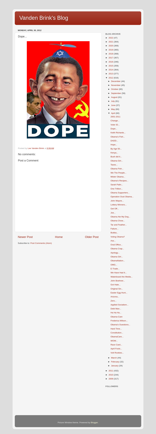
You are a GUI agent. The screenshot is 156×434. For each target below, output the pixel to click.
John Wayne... (117, 201)
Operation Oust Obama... (122, 196)
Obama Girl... (117, 161)
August (114, 97)
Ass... (113, 241)
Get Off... (115, 208)
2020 (111, 46)
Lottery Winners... (119, 205)
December (116, 81)
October (115, 89)
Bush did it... (116, 157)
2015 (111, 66)
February (115, 362)
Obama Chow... (118, 221)
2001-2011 (116, 117)
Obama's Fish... (118, 137)
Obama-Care (116, 317)
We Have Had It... (119, 272)
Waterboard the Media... (122, 277)
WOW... (114, 341)
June (113, 105)
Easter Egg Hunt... (119, 293)
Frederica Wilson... (119, 321)
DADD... (114, 141)
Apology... (115, 253)
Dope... (114, 129)
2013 (111, 74)
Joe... (113, 213)
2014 (111, 70)
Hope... (114, 145)
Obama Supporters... (120, 193)
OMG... (114, 265)
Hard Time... (116, 329)
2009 (111, 379)
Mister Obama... (118, 177)
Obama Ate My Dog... (120, 217)
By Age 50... (116, 149)
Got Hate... (116, 285)
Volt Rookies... (117, 353)
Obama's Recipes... (119, 181)
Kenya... (114, 153)
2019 (111, 50)
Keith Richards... (118, 132)
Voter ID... (115, 125)
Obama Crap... (117, 248)
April (113, 113)
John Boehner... (118, 281)
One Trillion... (117, 189)
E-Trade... (115, 269)
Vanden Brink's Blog (43, 18)
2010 (111, 375)
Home (59, 237)
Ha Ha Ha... (116, 312)
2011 (111, 371)
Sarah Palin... (117, 184)
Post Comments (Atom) (41, 243)
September (116, 93)
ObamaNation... (118, 260)
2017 (111, 58)
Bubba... (114, 233)
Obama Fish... (117, 169)
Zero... (114, 301)
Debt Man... (116, 309)
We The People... (118, 173)
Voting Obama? (118, 237)
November (116, 85)
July (113, 101)
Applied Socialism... (120, 305)
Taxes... (114, 165)
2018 (111, 54)
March (114, 358)
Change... (115, 120)
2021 (111, 42)
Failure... (115, 229)
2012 (111, 78)
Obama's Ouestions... (120, 324)
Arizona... (115, 297)
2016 (111, 62)
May (113, 109)
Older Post (92, 237)
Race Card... (116, 345)
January (115, 366)
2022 (111, 38)
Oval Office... (116, 245)
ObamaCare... (117, 336)
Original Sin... (117, 289)
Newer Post (25, 237)
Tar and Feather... (119, 225)
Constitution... (117, 333)
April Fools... (116, 349)
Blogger (94, 422)
